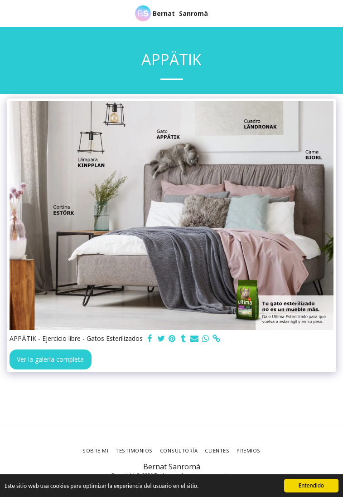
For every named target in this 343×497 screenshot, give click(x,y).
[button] (10, 13)
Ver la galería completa (50, 359)
